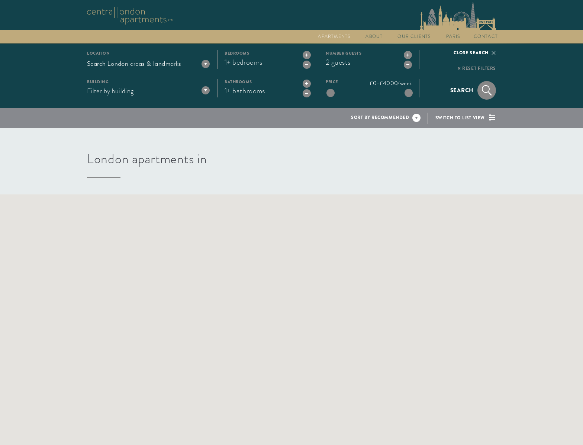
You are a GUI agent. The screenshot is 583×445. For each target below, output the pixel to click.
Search (462, 90)
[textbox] (148, 63)
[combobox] (148, 64)
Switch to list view (460, 118)
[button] (343, 328)
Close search (471, 52)
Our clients (414, 36)
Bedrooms (237, 53)
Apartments (334, 36)
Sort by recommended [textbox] (380, 117)
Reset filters (479, 68)
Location (98, 53)
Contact (486, 36)
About (374, 36)
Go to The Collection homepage (130, 16)
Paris (453, 36)
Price (332, 82)
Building (98, 82)
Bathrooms (238, 82)
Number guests (343, 53)
